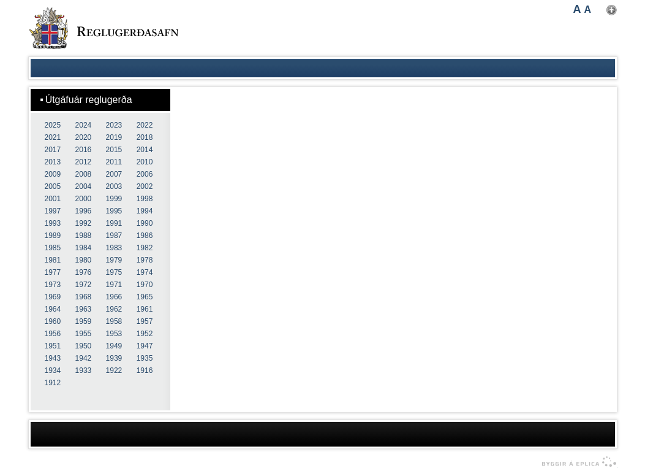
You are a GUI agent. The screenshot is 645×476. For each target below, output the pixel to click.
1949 (114, 346)
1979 (114, 260)
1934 (53, 370)
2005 (53, 186)
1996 (83, 211)
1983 (114, 248)
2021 (53, 137)
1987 (114, 235)
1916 (145, 370)
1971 (114, 284)
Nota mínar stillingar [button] (611, 10)
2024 (83, 125)
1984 (83, 248)
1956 (53, 333)
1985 (53, 248)
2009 (53, 174)
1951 (53, 346)
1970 (145, 284)
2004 (83, 186)
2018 (145, 137)
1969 (53, 297)
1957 (145, 321)
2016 (83, 149)
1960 (53, 321)
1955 (83, 333)
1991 (114, 223)
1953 (114, 333)
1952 (145, 333)
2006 (145, 174)
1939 (114, 358)
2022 (145, 125)
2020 (83, 137)
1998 (145, 198)
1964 (53, 309)
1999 (114, 198)
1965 (145, 297)
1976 (83, 272)
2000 (83, 198)
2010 (145, 162)
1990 (145, 223)
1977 (53, 272)
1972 (83, 284)
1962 (114, 309)
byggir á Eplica (576, 462)
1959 (83, 321)
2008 (83, 174)
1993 (53, 223)
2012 (83, 162)
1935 (145, 358)
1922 (114, 370)
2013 (53, 162)
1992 (83, 223)
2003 (114, 186)
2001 (53, 198)
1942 (83, 358)
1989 (53, 235)
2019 (114, 137)
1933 (83, 370)
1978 (145, 260)
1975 (114, 272)
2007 (114, 174)
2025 (53, 125)
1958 (114, 321)
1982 (145, 248)
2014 (145, 149)
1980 (83, 260)
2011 (114, 162)
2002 (145, 186)
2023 (114, 125)
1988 (83, 235)
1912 (53, 382)
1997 (53, 211)
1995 (114, 211)
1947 (145, 346)
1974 (145, 272)
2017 (53, 149)
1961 (145, 309)
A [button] (577, 9)
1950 (83, 346)
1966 (114, 297)
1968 (83, 297)
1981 (53, 260)
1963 (83, 309)
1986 (145, 235)
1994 (145, 211)
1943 (53, 358)
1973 (53, 284)
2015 (114, 149)
